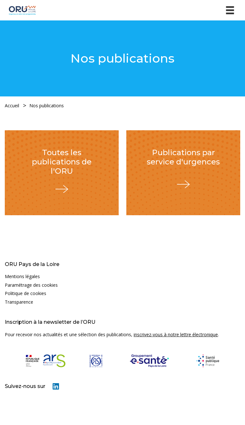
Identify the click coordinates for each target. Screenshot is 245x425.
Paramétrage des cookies (31, 285)
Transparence (19, 302)
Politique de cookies (25, 293)
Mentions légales (22, 276)
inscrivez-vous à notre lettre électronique (176, 334)
